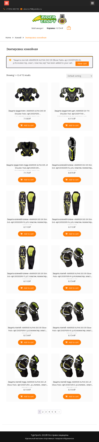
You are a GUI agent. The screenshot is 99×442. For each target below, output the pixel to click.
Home (8, 37)
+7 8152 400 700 (12, 9)
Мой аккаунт (37, 28)
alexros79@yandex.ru (32, 9)
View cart (82, 63)
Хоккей (18, 37)
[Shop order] (79, 76)
